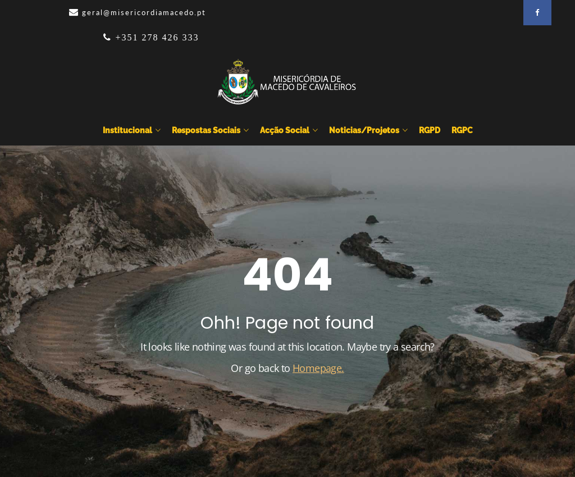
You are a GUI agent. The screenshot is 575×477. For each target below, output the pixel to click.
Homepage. (318, 368)
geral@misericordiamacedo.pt (144, 12)
